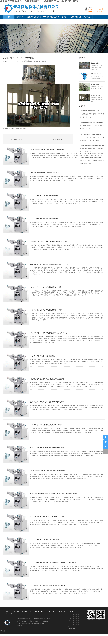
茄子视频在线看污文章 (41, 611)
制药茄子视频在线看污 (73, 620)
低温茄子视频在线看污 (73, 616)
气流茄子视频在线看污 (21, 128)
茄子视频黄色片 (31, 17)
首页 (9, 17)
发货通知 (64, 17)
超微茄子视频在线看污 (9, 128)
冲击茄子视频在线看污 (73, 622)
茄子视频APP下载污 (27, 611)
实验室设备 (71, 626)
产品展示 (20, 17)
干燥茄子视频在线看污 (73, 624)
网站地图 (19, 625)
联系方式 (87, 17)
